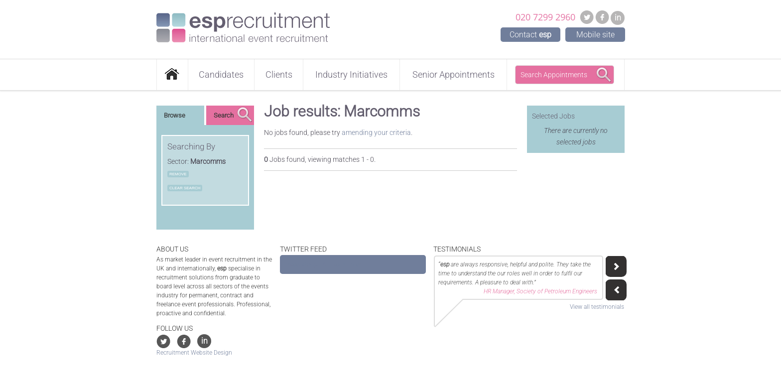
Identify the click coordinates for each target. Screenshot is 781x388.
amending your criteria (376, 132)
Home (172, 74)
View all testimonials (597, 306)
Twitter (587, 17)
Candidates (221, 74)
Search (224, 115)
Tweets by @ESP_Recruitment (325, 264)
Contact (530, 34)
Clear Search (184, 188)
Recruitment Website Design (194, 352)
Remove (178, 174)
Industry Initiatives (351, 74)
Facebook (602, 17)
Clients (278, 74)
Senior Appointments (453, 74)
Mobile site (595, 34)
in (618, 17)
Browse (174, 115)
